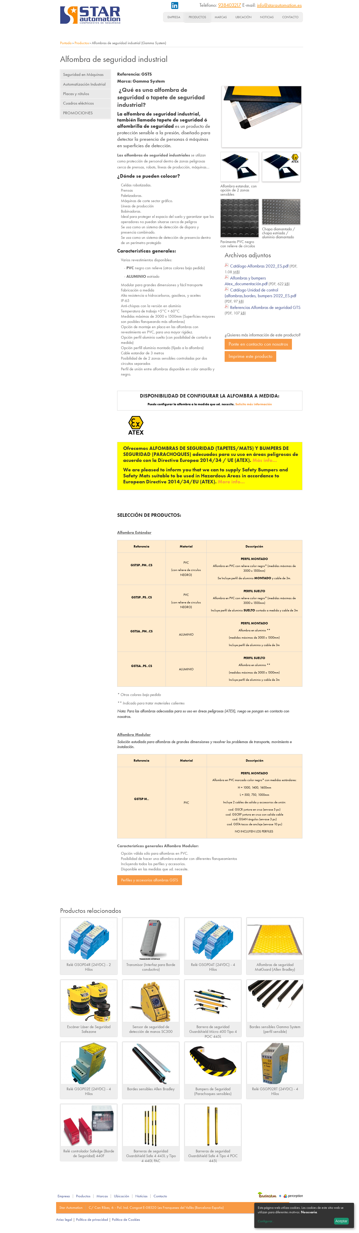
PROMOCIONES (78, 113)
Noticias (267, 17)
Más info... (265, 460)
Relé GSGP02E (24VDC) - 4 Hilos (89, 1091)
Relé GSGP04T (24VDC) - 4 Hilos (213, 967)
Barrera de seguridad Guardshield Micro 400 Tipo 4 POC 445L (213, 1031)
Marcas (221, 17)
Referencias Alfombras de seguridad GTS (265, 307)
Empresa (174, 17)
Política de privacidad (92, 1219)
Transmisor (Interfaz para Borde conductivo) (150, 967)
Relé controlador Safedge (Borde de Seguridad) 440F (88, 1153)
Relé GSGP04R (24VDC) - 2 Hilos (89, 967)
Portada (66, 42)
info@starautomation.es (279, 5)
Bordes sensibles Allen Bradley (151, 1089)
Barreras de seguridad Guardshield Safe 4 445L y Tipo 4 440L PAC (151, 1155)
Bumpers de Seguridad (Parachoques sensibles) (213, 1091)
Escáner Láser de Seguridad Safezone (88, 1029)
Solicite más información (253, 404)
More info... (231, 481)
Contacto (290, 17)
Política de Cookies (126, 1219)
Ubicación (243, 17)
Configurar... (266, 1221)
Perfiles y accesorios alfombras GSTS (149, 880)
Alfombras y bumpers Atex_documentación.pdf (246, 280)
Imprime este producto (250, 356)
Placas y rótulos (76, 93)
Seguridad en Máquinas (83, 74)
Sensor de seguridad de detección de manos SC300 (151, 1029)
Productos (197, 17)
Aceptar (341, 1221)
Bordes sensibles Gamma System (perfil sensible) (275, 1029)
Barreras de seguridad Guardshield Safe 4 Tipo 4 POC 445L (213, 1155)
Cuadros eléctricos (78, 103)
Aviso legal (64, 1219)
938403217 (229, 5)
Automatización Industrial (84, 84)
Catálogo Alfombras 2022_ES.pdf (259, 266)
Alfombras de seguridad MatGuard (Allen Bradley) (275, 967)
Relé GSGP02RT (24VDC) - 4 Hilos (275, 1091)
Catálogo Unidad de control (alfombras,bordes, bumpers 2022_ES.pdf (260, 292)
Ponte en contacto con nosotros (258, 344)
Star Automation (71, 1207)
